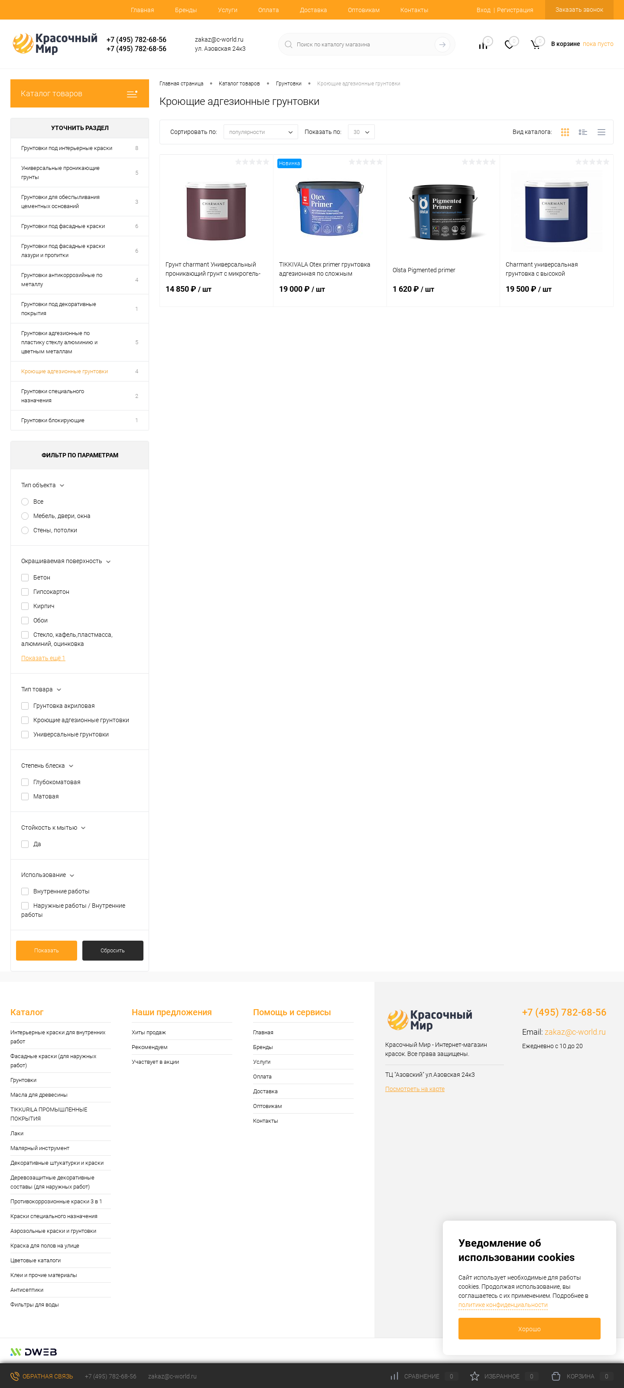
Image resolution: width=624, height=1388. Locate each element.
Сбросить (113, 950)
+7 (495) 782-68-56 (136, 40)
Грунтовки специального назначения (52, 396)
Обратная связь (41, 1376)
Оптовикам (364, 10)
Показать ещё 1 (43, 658)
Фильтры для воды (34, 1304)
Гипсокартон (51, 591)
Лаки (16, 1133)
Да (37, 844)
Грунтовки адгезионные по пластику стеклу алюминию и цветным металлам (59, 342)
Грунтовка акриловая (64, 705)
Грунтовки (23, 1080)
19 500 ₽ (557, 294)
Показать (46, 950)
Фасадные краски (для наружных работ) (53, 1061)
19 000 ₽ (330, 294)
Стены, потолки (55, 530)
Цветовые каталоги (35, 1260)
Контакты (414, 10)
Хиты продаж (149, 1032)
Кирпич (43, 606)
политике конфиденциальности (503, 1304)
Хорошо (529, 1329)
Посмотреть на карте (415, 1088)
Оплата (268, 10)
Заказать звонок (579, 9)
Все (38, 501)
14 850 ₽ (216, 294)
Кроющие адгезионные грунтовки (64, 371)
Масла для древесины (39, 1095)
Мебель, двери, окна (62, 515)
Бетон (41, 577)
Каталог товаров (80, 93)
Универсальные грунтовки (71, 734)
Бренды (186, 10)
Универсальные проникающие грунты (60, 172)
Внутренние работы (61, 891)
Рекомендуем (150, 1047)
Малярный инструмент (39, 1148)
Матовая (46, 796)
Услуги (227, 10)
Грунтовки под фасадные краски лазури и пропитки (63, 250)
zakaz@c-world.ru (575, 1031)
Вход (484, 10)
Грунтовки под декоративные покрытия (58, 308)
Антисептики (26, 1290)
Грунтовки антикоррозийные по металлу (61, 279)
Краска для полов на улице (44, 1245)
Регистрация (515, 10)
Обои (40, 620)
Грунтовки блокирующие (52, 420)
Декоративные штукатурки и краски (57, 1163)
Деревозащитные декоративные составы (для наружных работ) (52, 1182)
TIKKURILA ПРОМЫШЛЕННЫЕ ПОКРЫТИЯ (48, 1114)
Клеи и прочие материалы (43, 1275)
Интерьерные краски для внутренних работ (57, 1037)
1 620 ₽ (443, 294)
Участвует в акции (155, 1062)
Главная (142, 10)
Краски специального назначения (54, 1216)
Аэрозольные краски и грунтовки (53, 1231)
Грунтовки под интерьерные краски (66, 148)
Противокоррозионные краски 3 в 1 (56, 1201)
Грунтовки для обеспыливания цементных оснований (60, 201)
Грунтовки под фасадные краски (63, 226)
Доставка (313, 10)
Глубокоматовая (57, 782)
